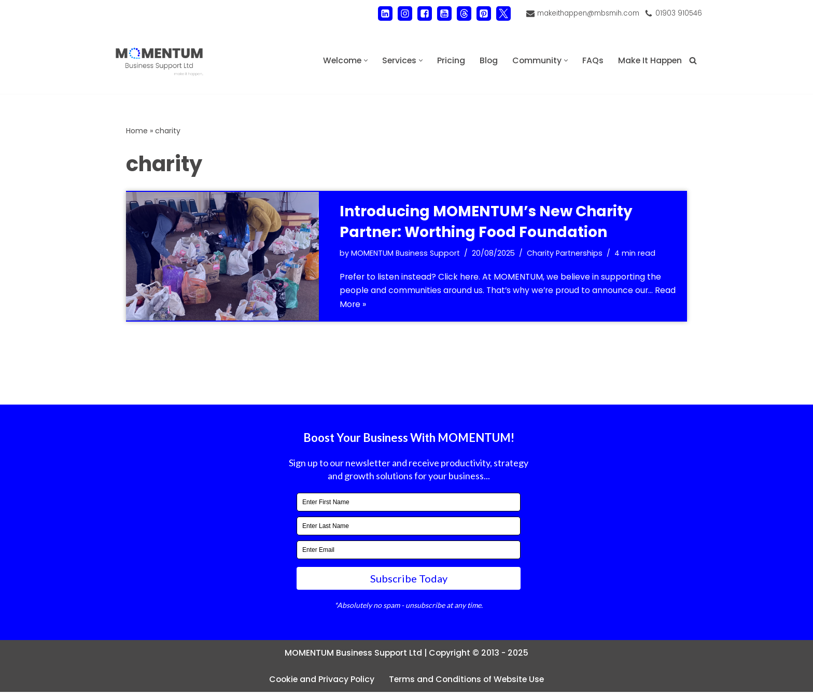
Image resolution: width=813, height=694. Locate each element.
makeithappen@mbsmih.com (587, 13)
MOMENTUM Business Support (406, 253)
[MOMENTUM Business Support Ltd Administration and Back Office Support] (159, 60)
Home (137, 131)
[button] (361, 60)
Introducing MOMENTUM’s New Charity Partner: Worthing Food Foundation (486, 222)
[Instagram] (402, 13)
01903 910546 (678, 13)
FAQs (590, 60)
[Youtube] (441, 13)
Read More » (385, 306)
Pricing (448, 60)
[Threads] (461, 13)
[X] (501, 13)
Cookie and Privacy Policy (319, 681)
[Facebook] (422, 13)
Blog (485, 60)
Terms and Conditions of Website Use (467, 681)
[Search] (693, 60)
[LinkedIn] (382, 13)
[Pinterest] (481, 13)
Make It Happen (649, 60)
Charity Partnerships (566, 253)
